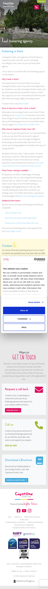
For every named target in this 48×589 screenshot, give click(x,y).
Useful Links (24, 519)
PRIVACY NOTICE (31, 571)
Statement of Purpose (32, 517)
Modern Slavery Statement (24, 525)
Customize (24, 319)
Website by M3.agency (24, 581)
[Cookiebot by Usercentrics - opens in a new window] (34, 259)
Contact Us (18, 517)
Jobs (9, 517)
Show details (34, 302)
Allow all (24, 310)
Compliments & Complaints (15, 522)
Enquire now (13, 410)
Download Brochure (17, 480)
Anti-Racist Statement (35, 522)
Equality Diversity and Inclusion (24, 527)
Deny (24, 327)
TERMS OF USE (16, 571)
